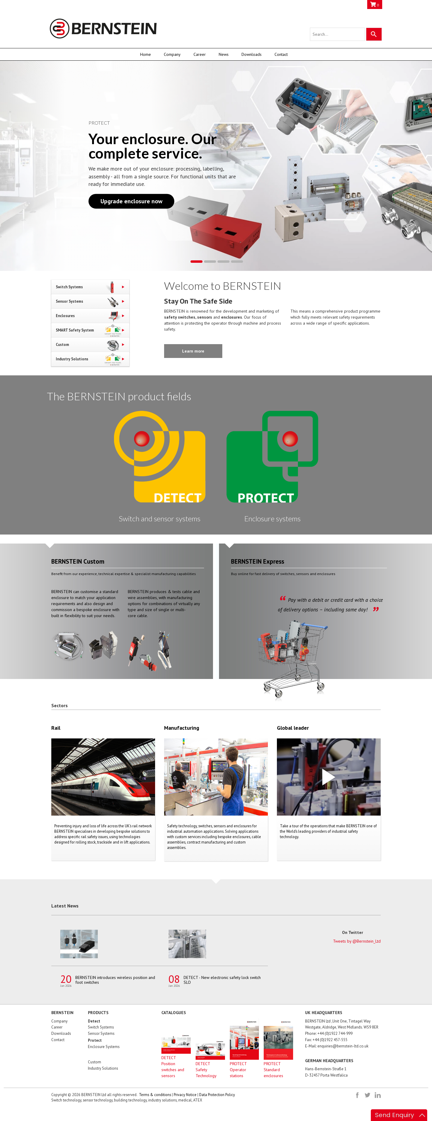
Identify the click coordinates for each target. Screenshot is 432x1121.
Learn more (193, 351)
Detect (94, 1021)
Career (200, 54)
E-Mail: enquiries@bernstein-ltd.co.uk (336, 1046)
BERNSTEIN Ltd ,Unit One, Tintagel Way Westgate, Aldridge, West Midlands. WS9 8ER (341, 1024)
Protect (95, 1040)
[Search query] (337, 34)
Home (145, 54)
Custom (94, 1062)
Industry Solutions (103, 1068)
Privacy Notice (185, 1094)
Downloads (252, 54)
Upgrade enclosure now (131, 201)
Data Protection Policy (217, 1094)
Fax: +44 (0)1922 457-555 (326, 1039)
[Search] (374, 34)
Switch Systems (101, 1027)
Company (172, 54)
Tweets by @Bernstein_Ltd (357, 941)
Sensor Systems (101, 1033)
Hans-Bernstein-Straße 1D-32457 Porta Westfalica (326, 1072)
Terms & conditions (155, 1094)
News (224, 54)
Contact (281, 54)
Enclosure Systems (104, 1046)
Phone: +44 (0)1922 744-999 (328, 1033)
